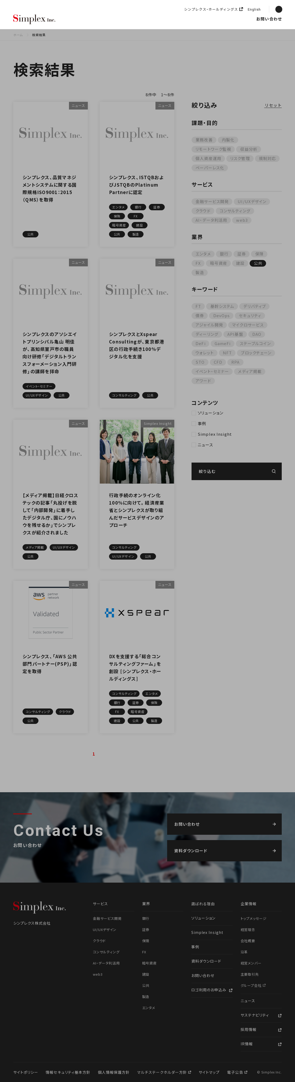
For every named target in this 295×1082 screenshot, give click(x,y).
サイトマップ (209, 1072)
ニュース (224, 19)
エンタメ (203, 254)
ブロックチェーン (256, 352)
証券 (241, 254)
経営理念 (248, 929)
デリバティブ (254, 306)
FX (198, 263)
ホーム (18, 34)
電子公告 (235, 1072)
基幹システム (222, 306)
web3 (242, 220)
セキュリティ (250, 315)
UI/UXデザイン (252, 201)
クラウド (203, 210)
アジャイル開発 (209, 325)
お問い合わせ (269, 19)
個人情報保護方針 (114, 1072)
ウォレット (205, 352)
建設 (240, 263)
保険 (259, 254)
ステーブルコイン (255, 343)
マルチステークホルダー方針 (162, 1072)
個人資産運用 (208, 158)
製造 (200, 272)
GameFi (223, 343)
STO (200, 362)
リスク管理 (240, 158)
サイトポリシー (25, 1072)
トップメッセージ (254, 918)
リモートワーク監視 (213, 149)
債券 (200, 315)
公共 (258, 263)
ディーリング (207, 334)
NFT (227, 352)
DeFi (201, 343)
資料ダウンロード (206, 961)
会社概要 (248, 940)
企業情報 (204, 19)
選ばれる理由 (79, 19)
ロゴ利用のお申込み (208, 989)
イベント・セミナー (212, 371)
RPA (235, 362)
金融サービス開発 (212, 201)
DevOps (221, 315)
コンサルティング (235, 210)
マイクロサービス (248, 325)
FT (198, 306)
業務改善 (204, 139)
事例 (202, 423)
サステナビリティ (255, 1015)
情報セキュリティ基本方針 (68, 1072)
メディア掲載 (250, 371)
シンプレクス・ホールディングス (211, 9)
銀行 (224, 254)
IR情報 (247, 1043)
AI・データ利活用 (211, 220)
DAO (256, 334)
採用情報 (244, 19)
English (254, 10)
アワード (203, 380)
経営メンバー (251, 963)
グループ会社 (252, 985)
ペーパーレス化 (210, 167)
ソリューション (140, 19)
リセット (273, 105)
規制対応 (267, 158)
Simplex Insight (175, 19)
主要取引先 (250, 974)
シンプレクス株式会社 (34, 19)
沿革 (244, 951)
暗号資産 (218, 263)
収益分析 (248, 149)
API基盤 (235, 334)
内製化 (228, 139)
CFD (218, 362)
